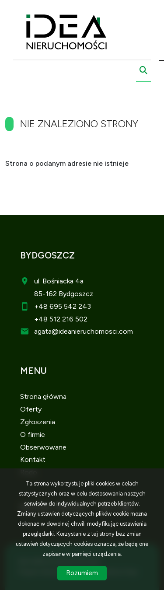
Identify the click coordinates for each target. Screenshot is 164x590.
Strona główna (43, 396)
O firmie (32, 434)
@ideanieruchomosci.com (92, 331)
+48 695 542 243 (62, 306)
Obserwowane (43, 447)
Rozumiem (82, 573)
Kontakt (32, 459)
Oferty (31, 409)
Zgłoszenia (37, 422)
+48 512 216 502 (60, 319)
